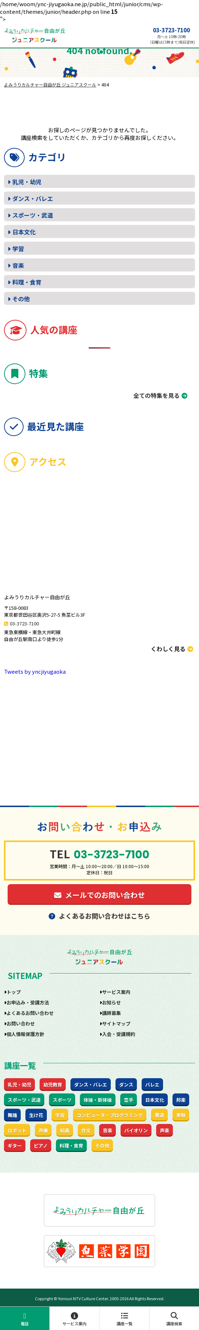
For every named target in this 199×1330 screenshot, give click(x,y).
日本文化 (24, 231)
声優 (43, 1130)
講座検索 (174, 1319)
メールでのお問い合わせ (99, 895)
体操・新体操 (98, 1099)
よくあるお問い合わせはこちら (99, 915)
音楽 (18, 265)
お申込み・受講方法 (28, 1002)
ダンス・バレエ (32, 198)
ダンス (126, 1084)
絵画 (64, 1130)
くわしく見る (172, 648)
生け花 (36, 1115)
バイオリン (136, 1130)
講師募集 (111, 1012)
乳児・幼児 (26, 181)
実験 (181, 1115)
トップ (14, 991)
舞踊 (12, 1115)
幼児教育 (52, 1084)
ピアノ (41, 1145)
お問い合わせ (21, 1023)
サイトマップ (116, 1023)
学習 (18, 248)
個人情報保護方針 (25, 1034)
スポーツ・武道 (32, 215)
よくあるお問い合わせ (30, 1012)
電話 (25, 1319)
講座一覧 (124, 1319)
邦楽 (181, 1099)
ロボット (17, 1130)
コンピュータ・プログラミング (110, 1115)
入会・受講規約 (118, 1034)
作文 (86, 1130)
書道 (159, 1115)
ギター (15, 1145)
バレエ (152, 1084)
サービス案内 (74, 1319)
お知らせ (111, 1002)
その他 (21, 298)
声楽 (164, 1130)
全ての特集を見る (156, 395)
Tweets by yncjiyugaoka (35, 671)
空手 (128, 1099)
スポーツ (62, 1099)
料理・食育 (26, 282)
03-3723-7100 (171, 30)
